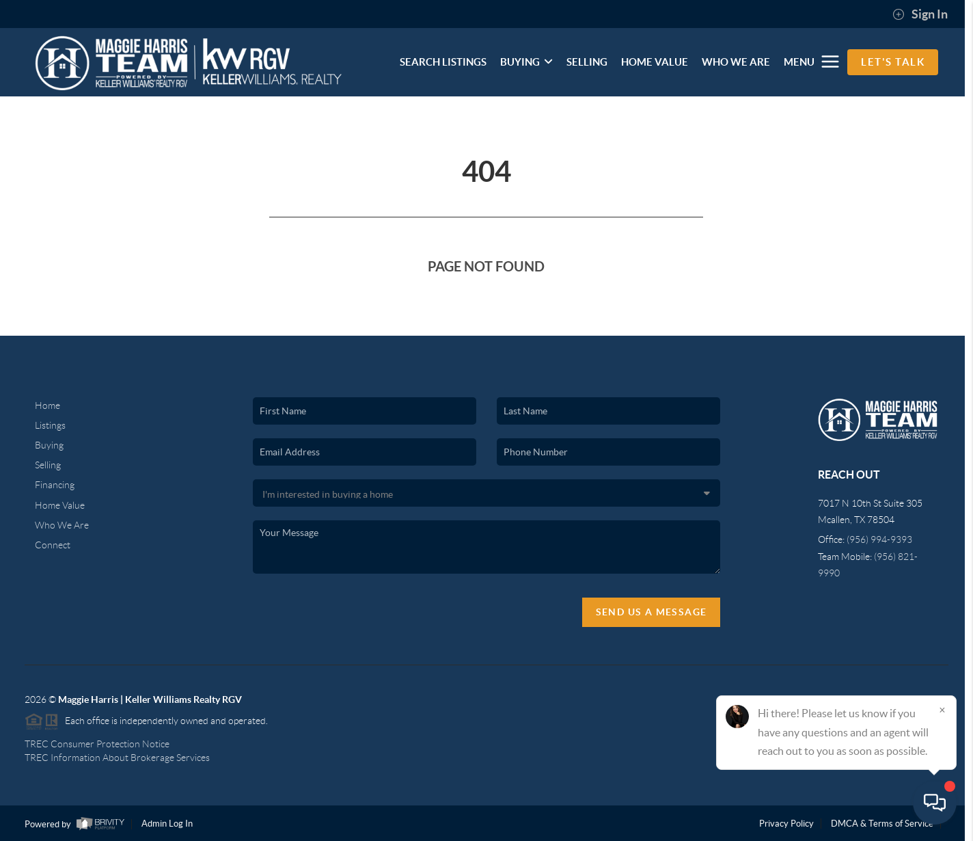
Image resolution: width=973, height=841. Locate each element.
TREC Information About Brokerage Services (117, 757)
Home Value (60, 505)
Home (47, 405)
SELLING (586, 62)
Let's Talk (892, 62)
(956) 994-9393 (879, 539)
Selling (48, 464)
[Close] (942, 709)
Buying (49, 445)
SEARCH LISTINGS (443, 62)
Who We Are (62, 525)
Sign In (920, 14)
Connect (52, 544)
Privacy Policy (786, 823)
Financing (54, 484)
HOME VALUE (654, 62)
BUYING (526, 62)
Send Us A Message (651, 611)
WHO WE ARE (736, 62)
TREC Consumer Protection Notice (97, 743)
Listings (50, 425)
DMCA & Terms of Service (882, 823)
